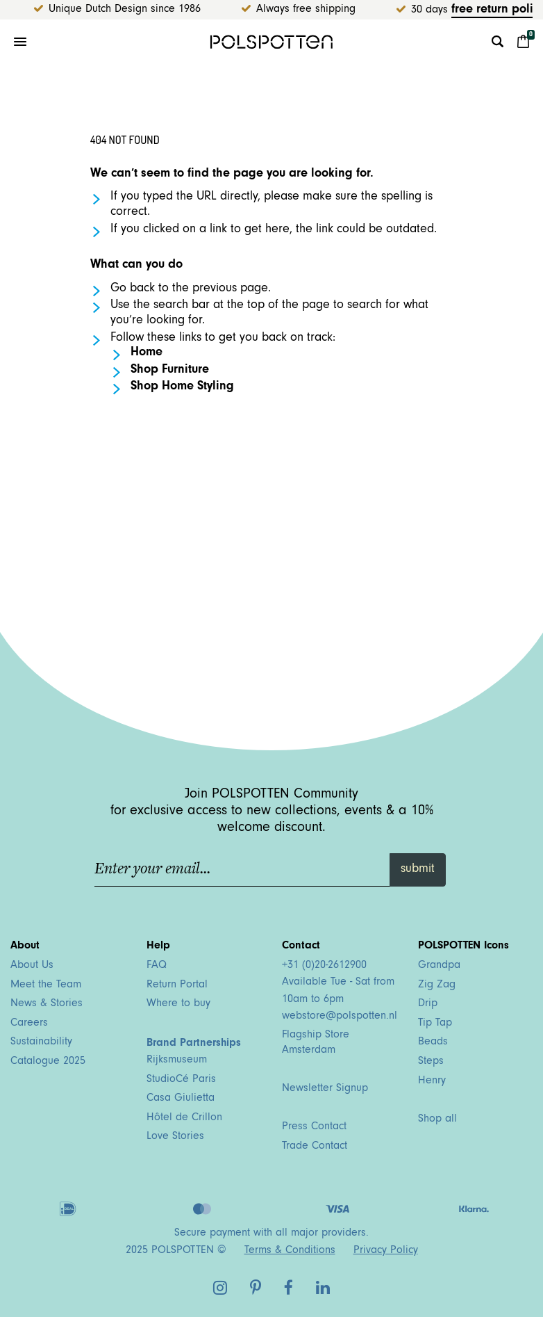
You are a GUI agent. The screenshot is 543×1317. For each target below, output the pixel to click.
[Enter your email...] (242, 870)
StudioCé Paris (181, 1079)
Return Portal (177, 985)
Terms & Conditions (289, 1251)
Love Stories (175, 1136)
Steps (431, 1061)
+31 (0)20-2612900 (324, 965)
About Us (31, 965)
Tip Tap (435, 1023)
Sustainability (41, 1042)
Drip (427, 1004)
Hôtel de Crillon (184, 1118)
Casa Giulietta (181, 1098)
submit (418, 870)
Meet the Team (45, 985)
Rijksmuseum (177, 1060)
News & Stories (46, 1004)
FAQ (157, 965)
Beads (433, 1042)
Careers (29, 1023)
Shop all (437, 1119)
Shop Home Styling (182, 387)
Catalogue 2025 (47, 1061)
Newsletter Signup (325, 1088)
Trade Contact (314, 1146)
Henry (432, 1081)
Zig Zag (437, 985)
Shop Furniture (170, 370)
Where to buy (178, 1004)
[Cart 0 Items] (523, 41)
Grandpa (439, 965)
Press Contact (314, 1127)
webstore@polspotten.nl (339, 1016)
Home (146, 353)
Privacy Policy (385, 1251)
